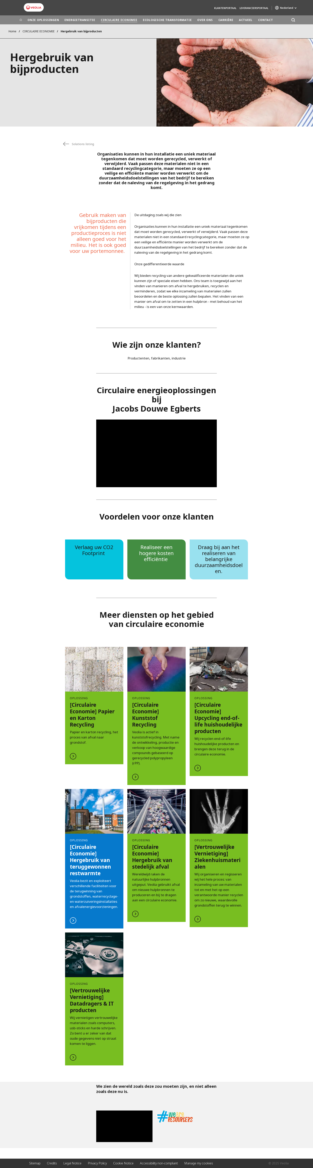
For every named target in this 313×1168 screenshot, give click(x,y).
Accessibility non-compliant (159, 1163)
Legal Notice (72, 1163)
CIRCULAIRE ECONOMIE (119, 20)
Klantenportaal (225, 8)
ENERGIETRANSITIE (79, 20)
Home (12, 31)
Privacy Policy (97, 1163)
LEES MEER (94, 705)
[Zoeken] (293, 20)
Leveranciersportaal (254, 8)
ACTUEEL (246, 20)
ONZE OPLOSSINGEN (43, 20)
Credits (52, 1163)
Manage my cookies (198, 1163)
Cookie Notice (123, 1163)
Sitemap (35, 1163)
